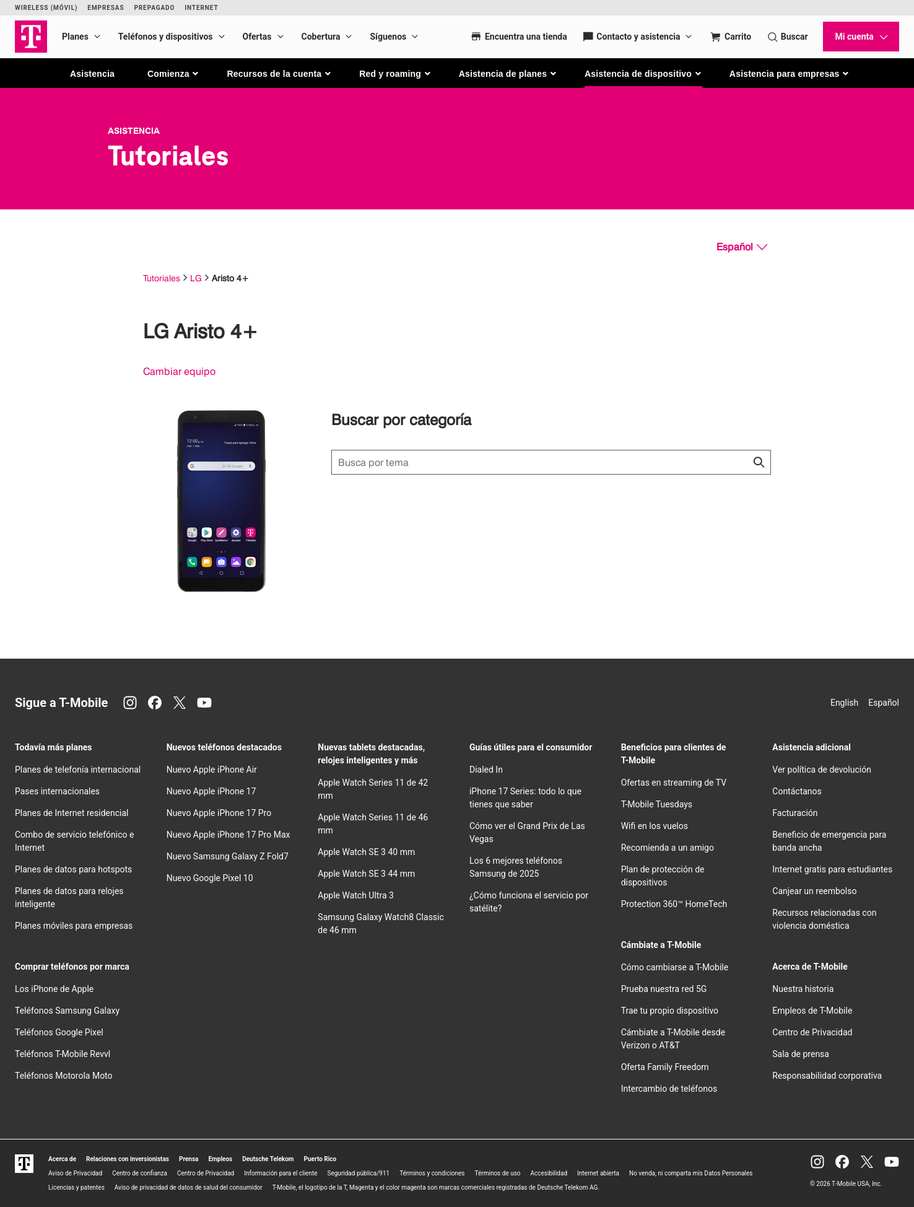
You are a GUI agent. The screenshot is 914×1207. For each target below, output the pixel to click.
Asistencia (92, 74)
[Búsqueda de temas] (551, 462)
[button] (173, 73)
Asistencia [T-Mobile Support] (134, 131)
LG (196, 278)
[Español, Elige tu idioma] (742, 247)
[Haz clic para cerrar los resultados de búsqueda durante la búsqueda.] (758, 462)
